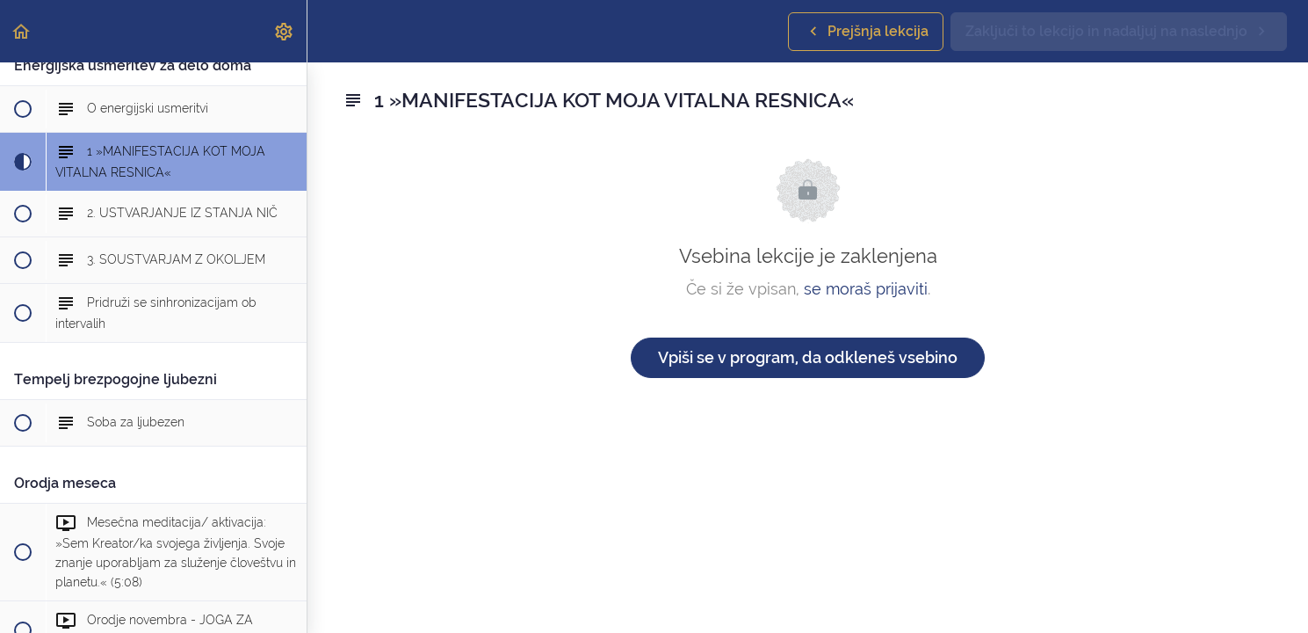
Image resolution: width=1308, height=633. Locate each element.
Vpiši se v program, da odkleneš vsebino (808, 357)
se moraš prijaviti (866, 289)
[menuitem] (285, 31)
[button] (22, 31)
